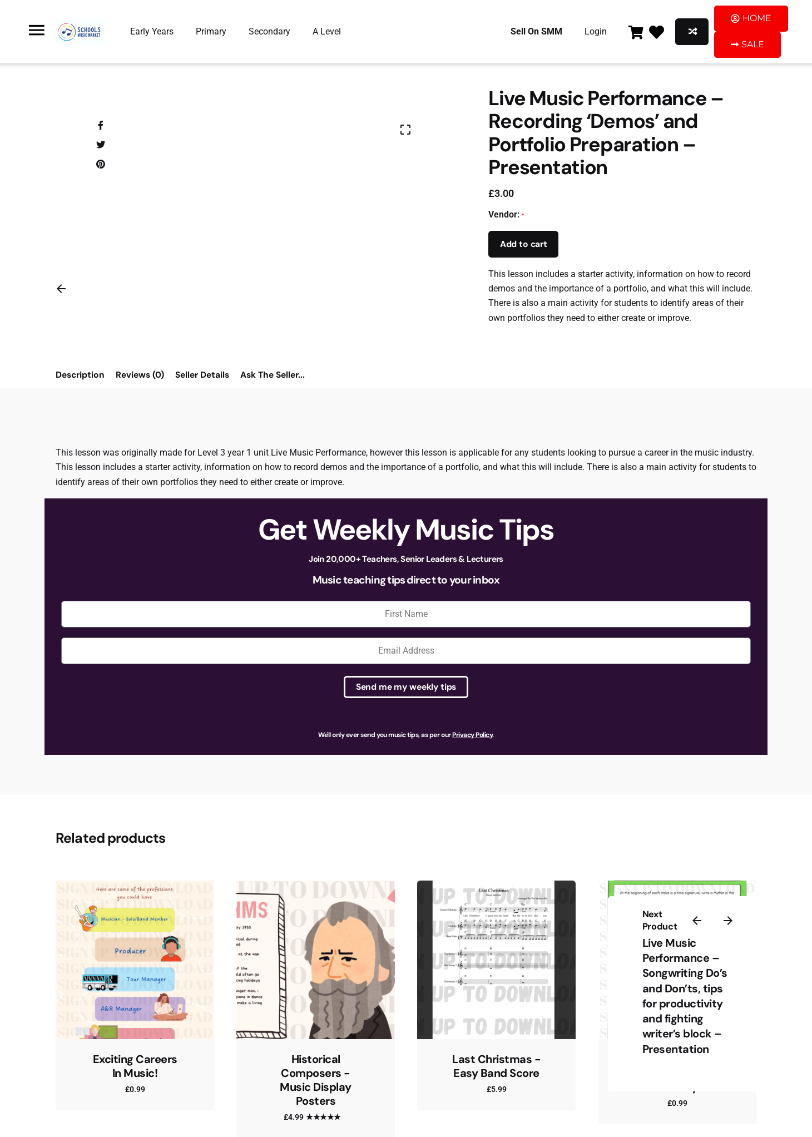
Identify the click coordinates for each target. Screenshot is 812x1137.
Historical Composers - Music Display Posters (315, 1080)
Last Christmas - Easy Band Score (496, 1066)
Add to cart (523, 244)
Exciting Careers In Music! (135, 1066)
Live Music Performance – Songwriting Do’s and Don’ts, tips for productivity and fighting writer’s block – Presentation (684, 996)
